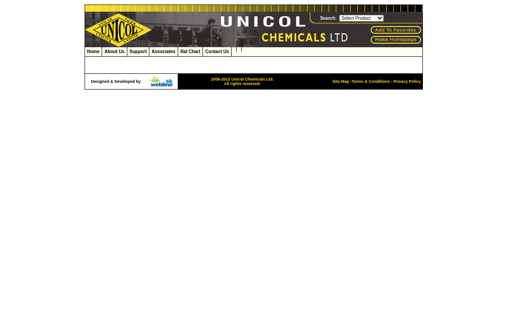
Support (138, 51)
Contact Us (217, 51)
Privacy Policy (406, 81)
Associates (163, 51)
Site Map (340, 81)
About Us (114, 51)
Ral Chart (190, 51)
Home (93, 51)
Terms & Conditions (371, 81)
